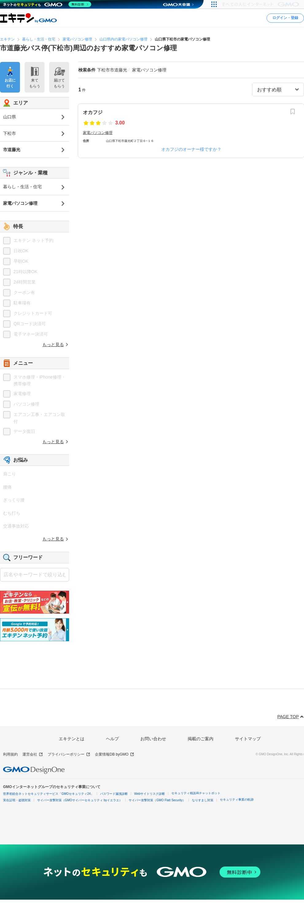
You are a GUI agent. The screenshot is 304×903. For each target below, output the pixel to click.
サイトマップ (248, 738)
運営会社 (32, 754)
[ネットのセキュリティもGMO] (47, 4)
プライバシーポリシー (69, 754)
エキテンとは (71, 738)
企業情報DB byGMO (114, 754)
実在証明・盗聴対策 (17, 800)
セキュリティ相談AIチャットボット (195, 793)
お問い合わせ (153, 738)
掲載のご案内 (200, 738)
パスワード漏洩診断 (114, 793)
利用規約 (10, 754)
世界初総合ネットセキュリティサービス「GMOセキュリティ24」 (48, 793)
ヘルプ (112, 738)
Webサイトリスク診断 (149, 793)
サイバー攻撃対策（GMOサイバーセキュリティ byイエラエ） (79, 800)
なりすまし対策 (202, 800)
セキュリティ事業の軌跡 (237, 799)
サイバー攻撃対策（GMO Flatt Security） (157, 800)
